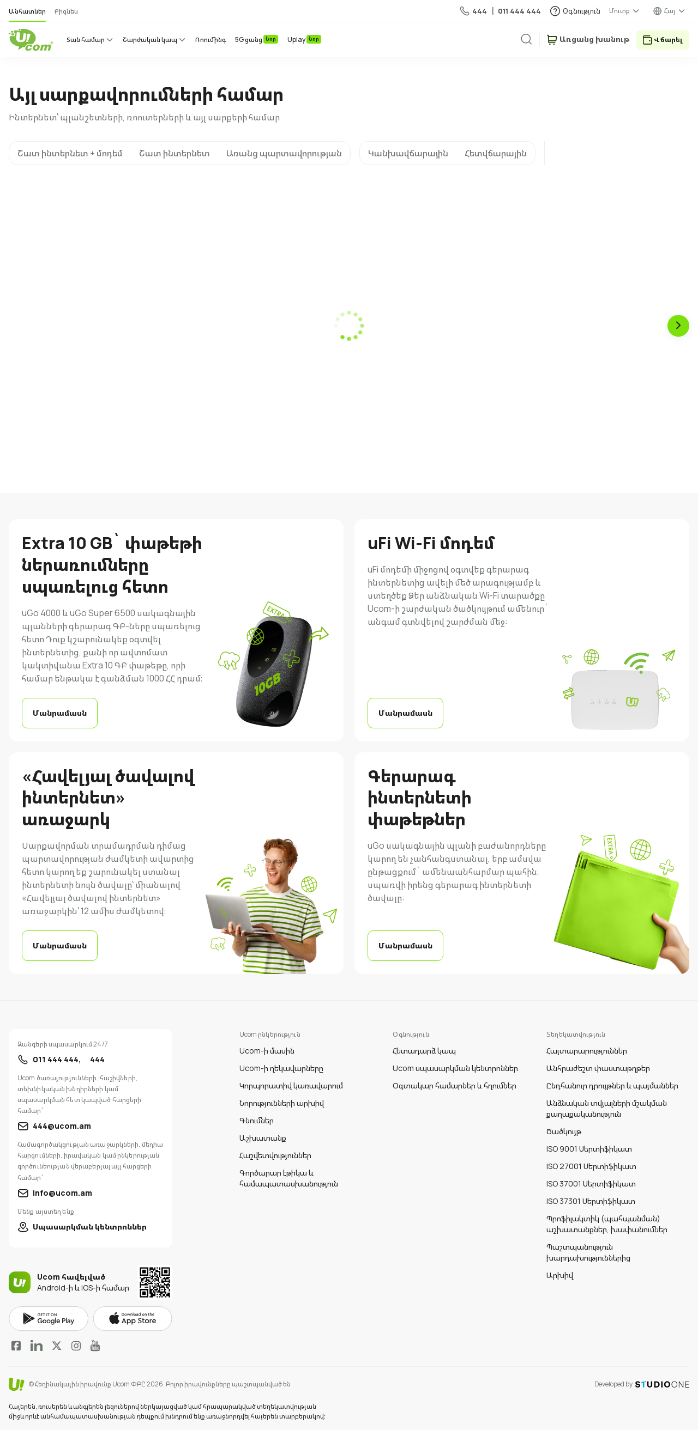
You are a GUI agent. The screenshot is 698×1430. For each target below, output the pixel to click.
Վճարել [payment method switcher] (668, 39)
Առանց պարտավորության (284, 153)
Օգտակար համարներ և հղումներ (454, 1085)
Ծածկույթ (563, 1131)
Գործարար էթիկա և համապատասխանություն (288, 1178)
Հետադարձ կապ (424, 1050)
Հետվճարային (496, 153)
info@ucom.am (62, 1193)
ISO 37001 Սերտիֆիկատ (591, 1183)
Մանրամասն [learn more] (60, 713)
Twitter (56, 1345)
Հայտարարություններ (586, 1050)
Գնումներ (256, 1120)
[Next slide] (678, 326)
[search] (534, 39)
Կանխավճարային (408, 153)
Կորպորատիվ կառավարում (291, 1085)
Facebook (16, 1345)
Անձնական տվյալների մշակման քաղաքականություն (606, 1108)
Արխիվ (559, 1275)
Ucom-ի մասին (266, 1050)
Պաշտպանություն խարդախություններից (588, 1252)
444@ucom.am (62, 1126)
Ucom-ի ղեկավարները (281, 1068)
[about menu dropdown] (625, 11)
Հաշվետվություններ (275, 1155)
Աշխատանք (262, 1138)
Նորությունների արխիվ (281, 1103)
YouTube (95, 1345)
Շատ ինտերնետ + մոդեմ (70, 153)
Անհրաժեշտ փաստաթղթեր (598, 1068)
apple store (132, 1318)
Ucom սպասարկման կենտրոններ (455, 1068)
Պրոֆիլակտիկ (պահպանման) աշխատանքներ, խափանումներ (606, 1223)
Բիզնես (66, 11)
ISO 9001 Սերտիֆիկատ (589, 1148)
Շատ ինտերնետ (174, 153)
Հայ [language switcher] (670, 10)
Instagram (76, 1345)
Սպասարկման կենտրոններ (90, 1226)
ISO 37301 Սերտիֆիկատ (590, 1201)
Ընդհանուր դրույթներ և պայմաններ (612, 1085)
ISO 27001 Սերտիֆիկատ (591, 1166)
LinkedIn (36, 1345)
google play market (48, 1319)
